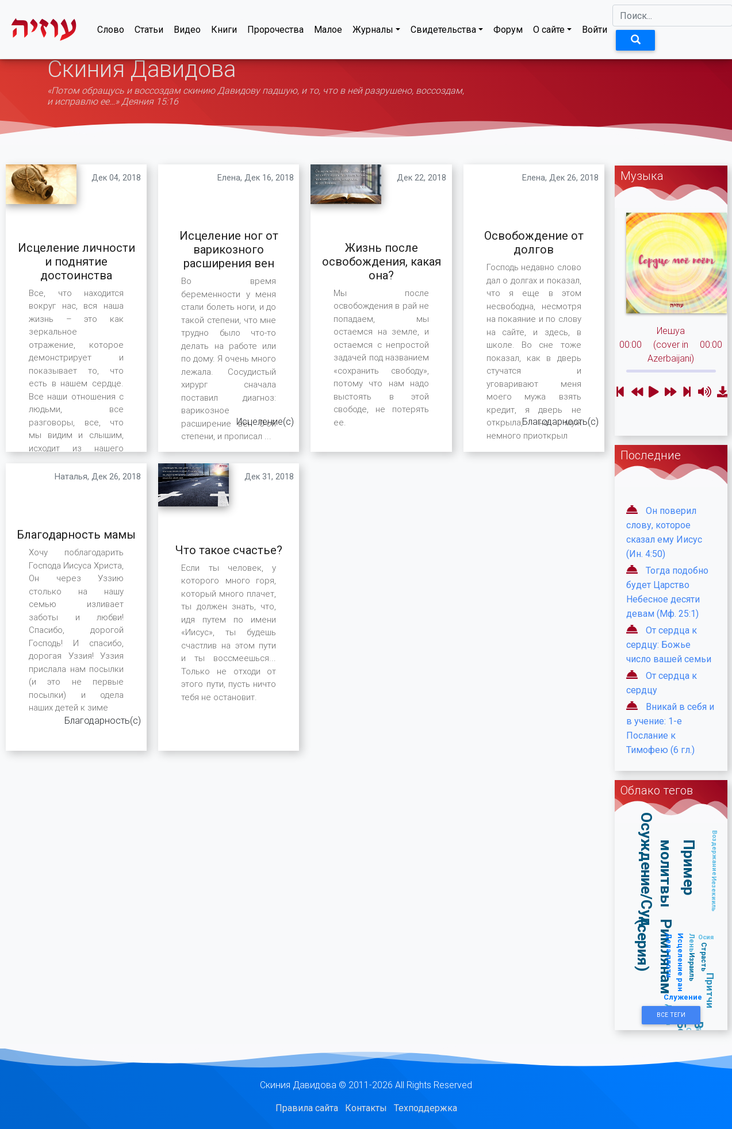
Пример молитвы (678, 873)
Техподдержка (425, 1108)
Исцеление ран (680, 962)
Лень (691, 943)
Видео (187, 31)
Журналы (372, 31)
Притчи (709, 990)
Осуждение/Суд (646, 870)
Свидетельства (443, 31)
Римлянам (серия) (655, 956)
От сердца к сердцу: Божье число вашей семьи (668, 645)
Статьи (149, 31)
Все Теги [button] (671, 1015)
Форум (508, 31)
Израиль (692, 967)
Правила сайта (306, 1108)
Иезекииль (714, 894)
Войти (594, 31)
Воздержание (714, 852)
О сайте (549, 31)
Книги (224, 31)
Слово (110, 31)
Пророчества (275, 31)
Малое (328, 31)
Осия (706, 937)
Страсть (703, 956)
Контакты (366, 1108)
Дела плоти (668, 955)
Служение (683, 997)
